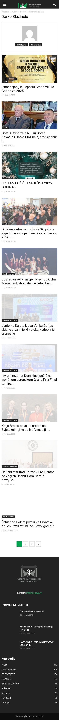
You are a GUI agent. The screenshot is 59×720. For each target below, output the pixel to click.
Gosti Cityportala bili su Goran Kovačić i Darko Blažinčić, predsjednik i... (29, 137)
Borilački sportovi (10, 320)
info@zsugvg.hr (34, 592)
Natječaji (6, 697)
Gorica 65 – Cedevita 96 (32, 611)
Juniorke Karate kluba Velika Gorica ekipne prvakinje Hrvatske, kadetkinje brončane (28, 329)
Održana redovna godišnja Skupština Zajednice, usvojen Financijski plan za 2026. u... (29, 233)
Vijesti (5, 81)
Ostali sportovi (8, 274)
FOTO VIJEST (7, 178)
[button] (54, 4)
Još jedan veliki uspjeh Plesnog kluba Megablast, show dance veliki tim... (29, 281)
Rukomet (6, 688)
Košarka (6, 693)
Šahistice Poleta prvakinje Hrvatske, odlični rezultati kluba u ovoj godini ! (28, 524)
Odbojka (6, 702)
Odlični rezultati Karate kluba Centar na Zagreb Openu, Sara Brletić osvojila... (28, 476)
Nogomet (6, 678)
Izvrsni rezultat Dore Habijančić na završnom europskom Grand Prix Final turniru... (29, 380)
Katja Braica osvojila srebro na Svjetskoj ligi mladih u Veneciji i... (26, 428)
